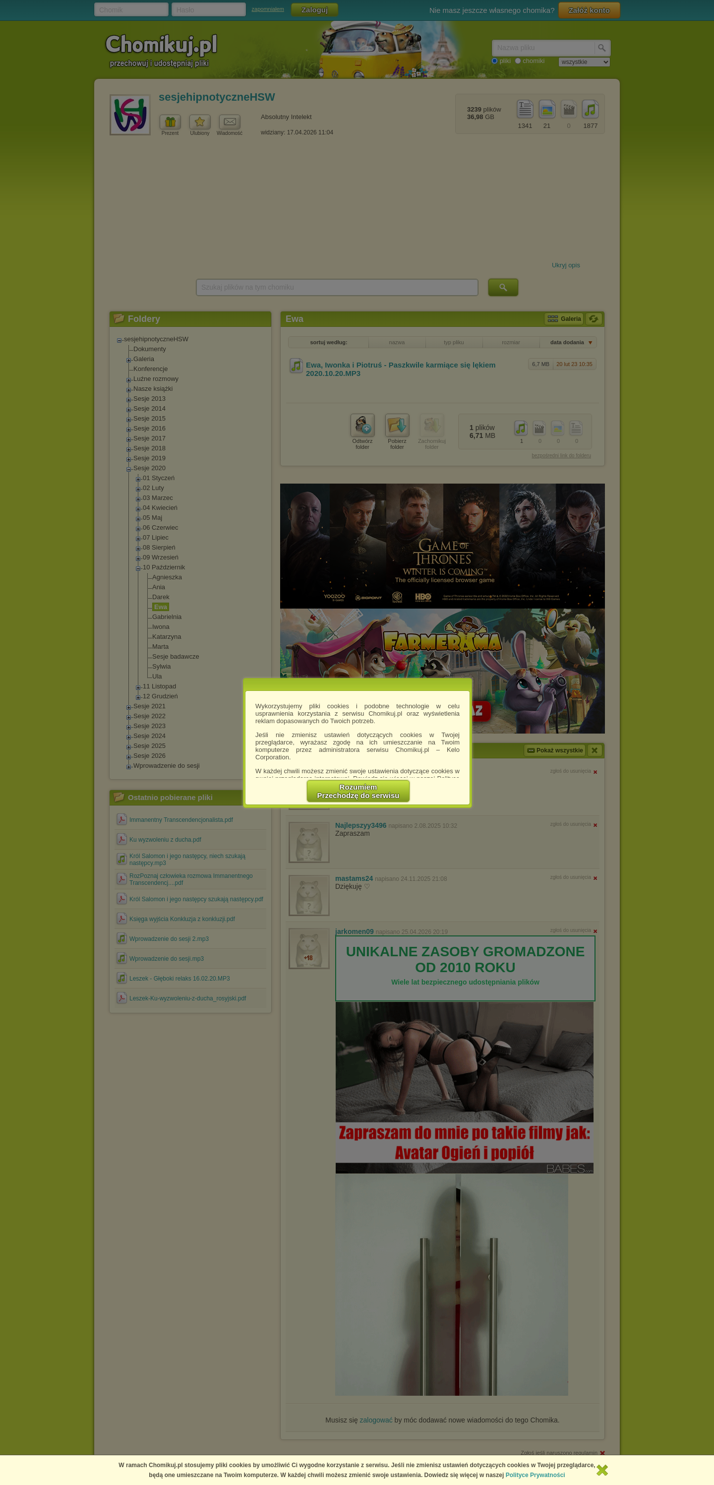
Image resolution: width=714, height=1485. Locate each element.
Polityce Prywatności (535, 1475)
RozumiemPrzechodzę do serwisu (358, 791)
